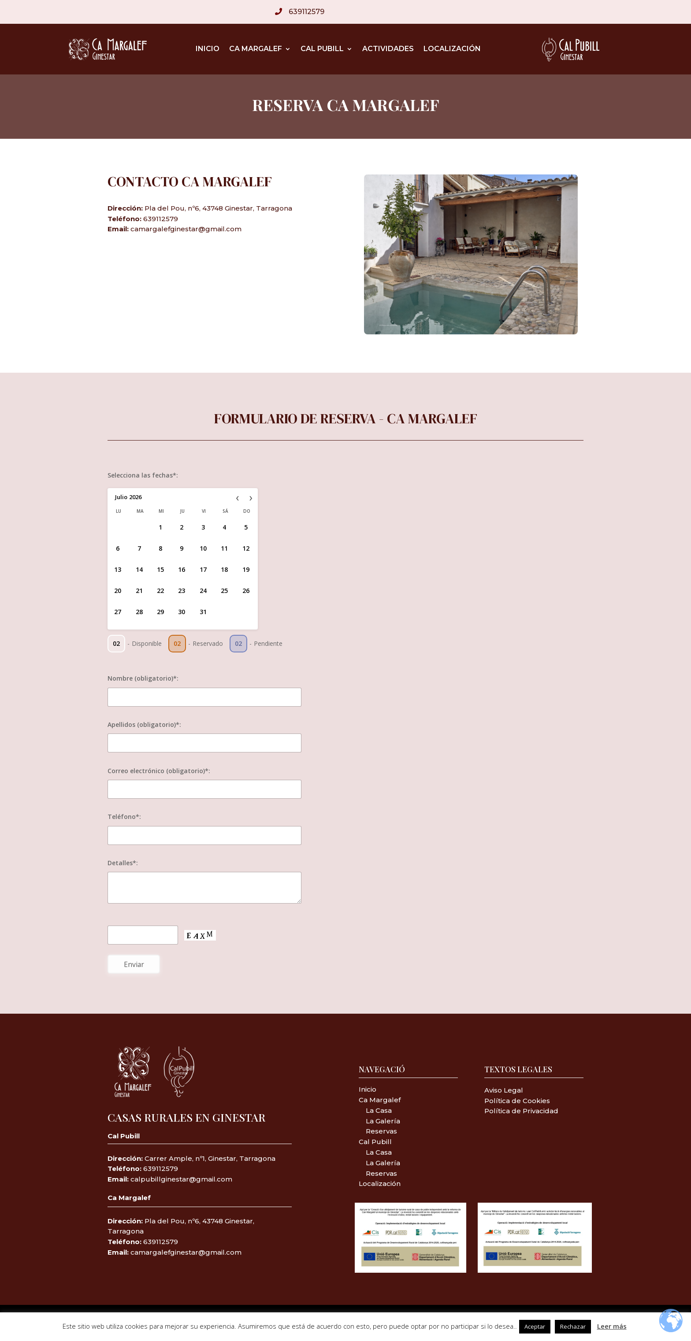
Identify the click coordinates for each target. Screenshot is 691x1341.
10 (203, 548)
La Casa (378, 1110)
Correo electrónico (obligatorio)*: (159, 771)
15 (160, 569)
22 (160, 590)
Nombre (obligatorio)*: (143, 678)
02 (116, 643)
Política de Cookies (517, 1101)
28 (139, 612)
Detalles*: (123, 863)
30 (181, 612)
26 (245, 590)
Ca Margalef (255, 49)
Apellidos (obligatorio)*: (144, 724)
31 (203, 612)
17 (203, 569)
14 (139, 569)
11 (224, 548)
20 (117, 590)
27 (117, 612)
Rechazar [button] (573, 1326)
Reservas (381, 1131)
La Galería (383, 1121)
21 (139, 590)
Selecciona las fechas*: (143, 475)
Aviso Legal (503, 1090)
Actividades (388, 49)
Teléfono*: (124, 816)
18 (224, 569)
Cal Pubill (322, 49)
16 (181, 569)
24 (203, 590)
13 (117, 569)
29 (160, 612)
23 (181, 590)
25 (224, 590)
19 (245, 569)
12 (245, 548)
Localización (452, 49)
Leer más (612, 1326)
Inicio (207, 49)
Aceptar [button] (534, 1326)
